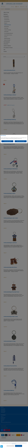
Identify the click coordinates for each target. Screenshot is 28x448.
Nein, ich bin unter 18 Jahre (20, 141)
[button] (1, 446)
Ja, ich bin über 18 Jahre (7, 141)
